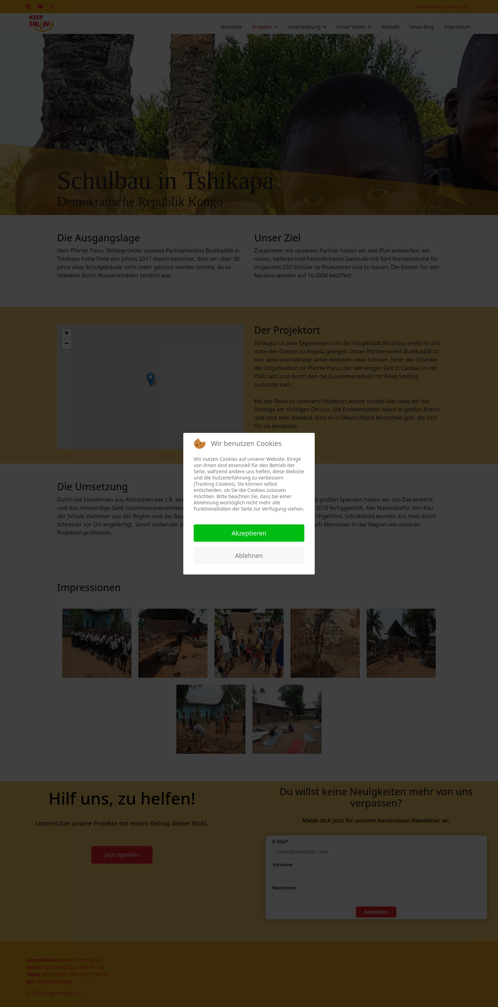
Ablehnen (249, 555)
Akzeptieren (249, 533)
